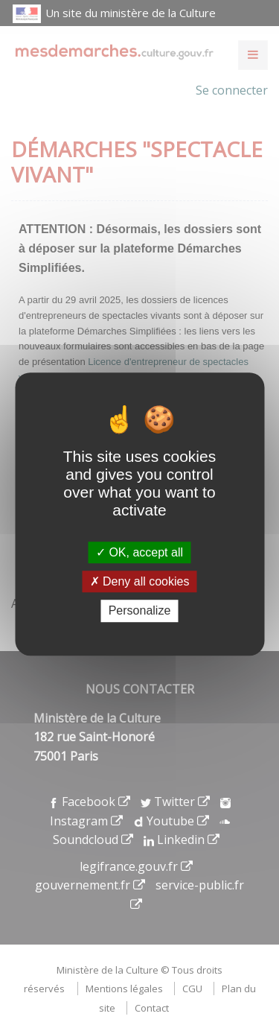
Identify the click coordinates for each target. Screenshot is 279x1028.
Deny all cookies (140, 581)
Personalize (140, 611)
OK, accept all (139, 552)
